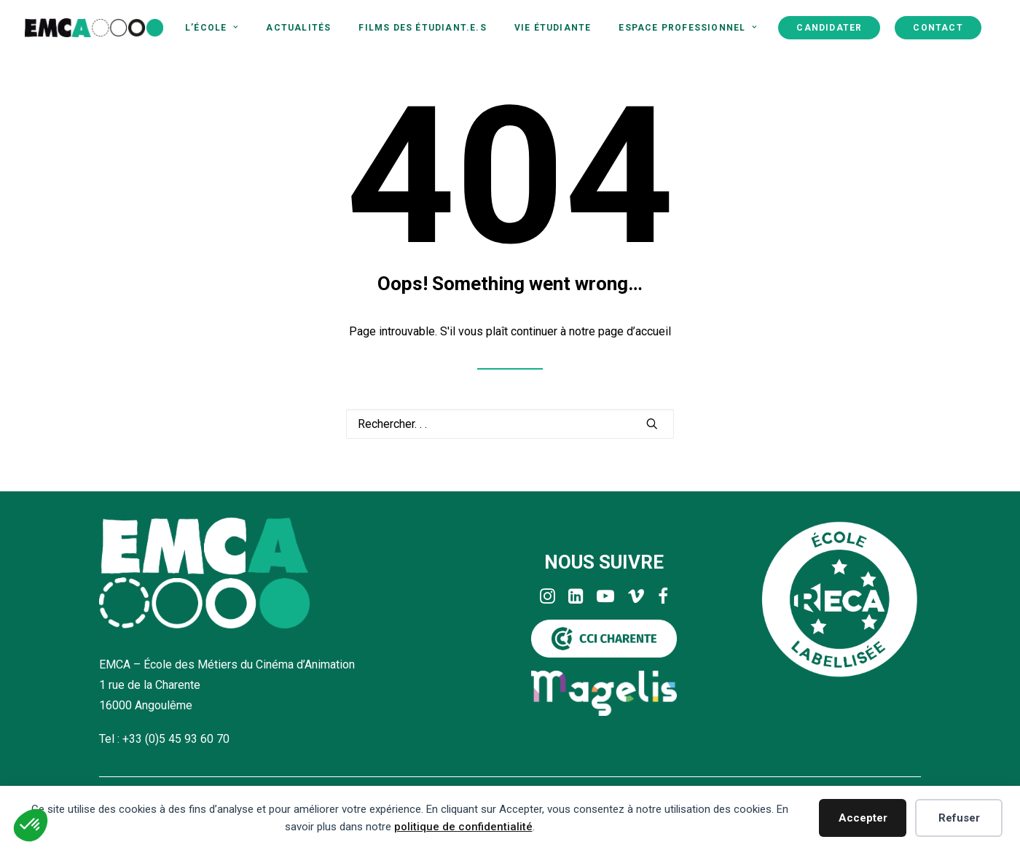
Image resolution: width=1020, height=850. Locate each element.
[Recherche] (510, 424)
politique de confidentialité (463, 826)
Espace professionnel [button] (688, 28)
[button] (652, 423)
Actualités (298, 28)
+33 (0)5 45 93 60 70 (176, 739)
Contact (937, 28)
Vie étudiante (553, 28)
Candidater (829, 28)
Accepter (863, 817)
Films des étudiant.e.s (422, 28)
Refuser (959, 817)
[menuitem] (212, 27)
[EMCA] (94, 27)
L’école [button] (211, 28)
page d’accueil (634, 331)
